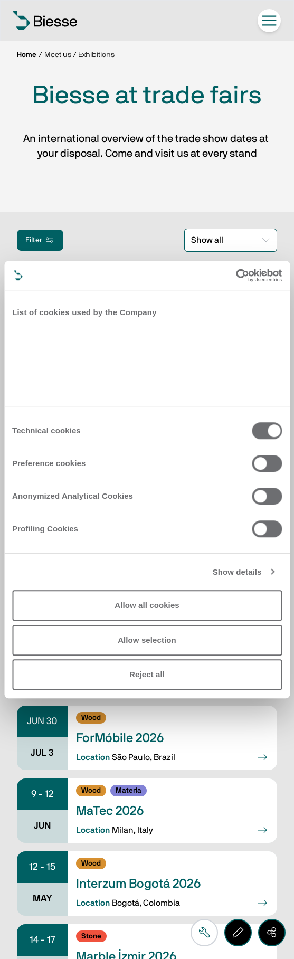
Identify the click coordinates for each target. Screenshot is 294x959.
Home (26, 55)
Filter (40, 240)
